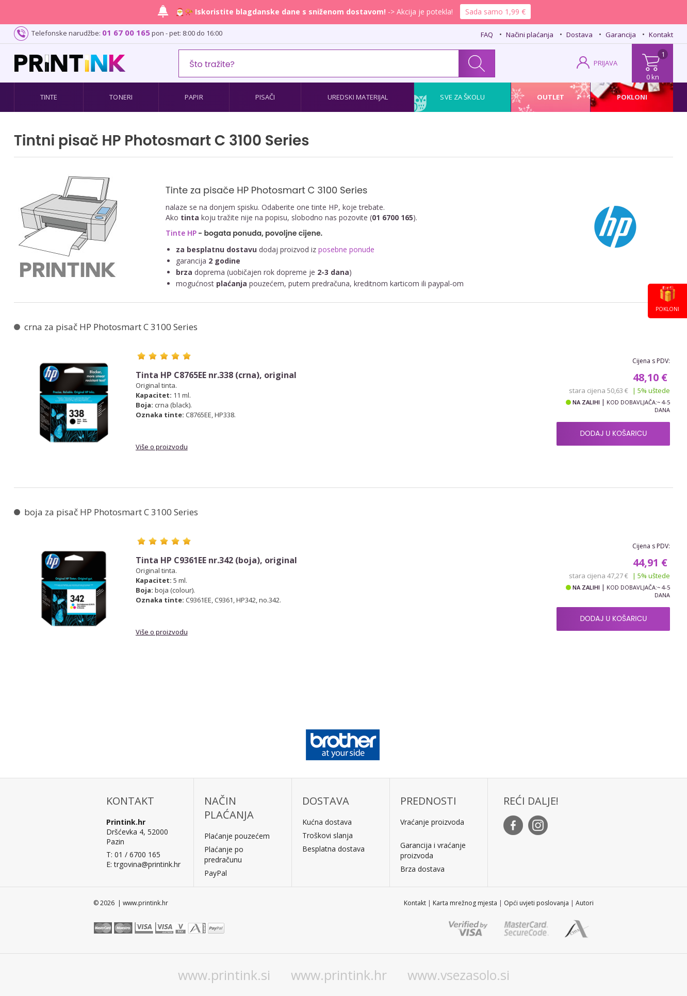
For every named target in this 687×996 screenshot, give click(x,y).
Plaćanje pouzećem (237, 836)
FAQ (487, 34)
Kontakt (661, 34)
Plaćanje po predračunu (223, 854)
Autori (585, 903)
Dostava (579, 34)
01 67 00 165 (126, 32)
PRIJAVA (605, 63)
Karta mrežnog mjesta (465, 903)
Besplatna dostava (333, 849)
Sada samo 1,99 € (495, 12)
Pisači (265, 97)
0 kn (652, 76)
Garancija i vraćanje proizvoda (433, 850)
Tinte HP (181, 233)
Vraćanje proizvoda (432, 822)
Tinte (49, 97)
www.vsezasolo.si (458, 975)
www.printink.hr (339, 975)
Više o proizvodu (162, 446)
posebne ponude (346, 249)
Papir (194, 97)
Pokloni (632, 97)
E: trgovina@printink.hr (143, 864)
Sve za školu (462, 97)
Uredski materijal (358, 97)
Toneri (121, 97)
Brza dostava (422, 869)
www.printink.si (224, 975)
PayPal (215, 873)
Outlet (551, 97)
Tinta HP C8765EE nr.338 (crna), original (216, 375)
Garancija (621, 34)
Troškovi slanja (327, 835)
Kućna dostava (327, 822)
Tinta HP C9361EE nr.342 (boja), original (216, 560)
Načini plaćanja (529, 34)
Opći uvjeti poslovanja (536, 903)
